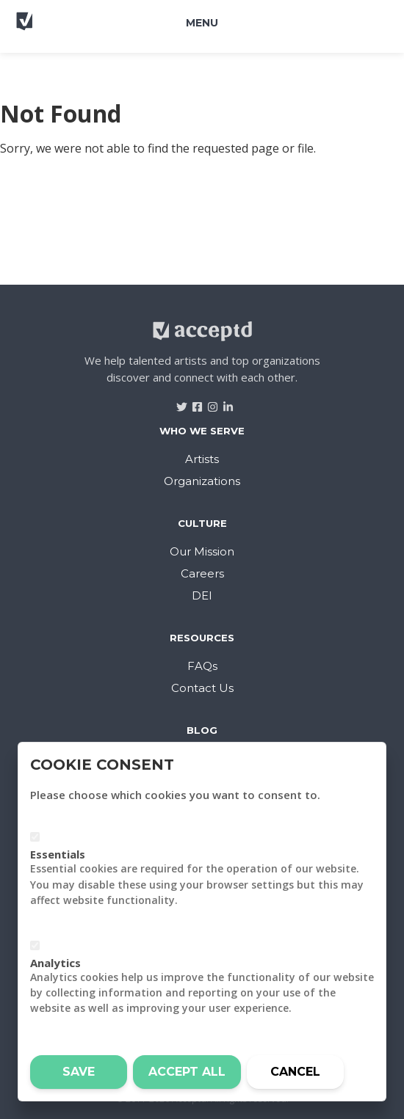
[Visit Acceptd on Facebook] (192, 401)
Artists (202, 459)
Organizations (202, 481)
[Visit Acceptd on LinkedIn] (222, 401)
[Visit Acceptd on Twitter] (176, 401)
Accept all (187, 1072)
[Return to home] (65, 27)
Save (78, 1072)
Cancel (295, 1072)
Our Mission (202, 551)
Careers (202, 573)
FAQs (202, 666)
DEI (202, 595)
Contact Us (202, 688)
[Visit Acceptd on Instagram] (207, 401)
